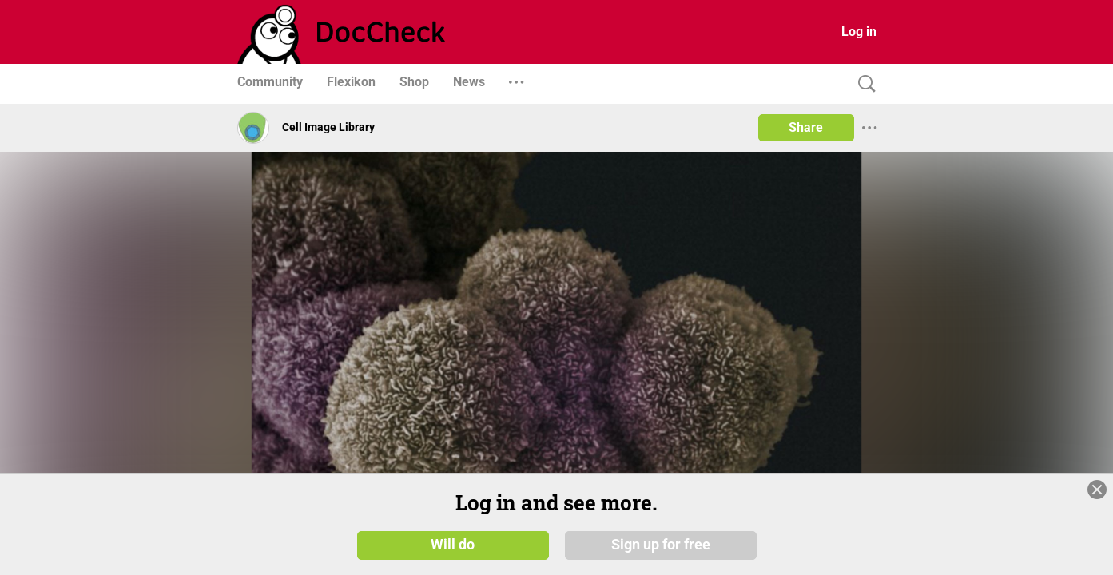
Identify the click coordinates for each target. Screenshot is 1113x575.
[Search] (862, 84)
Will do (453, 545)
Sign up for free (660, 545)
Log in (858, 31)
